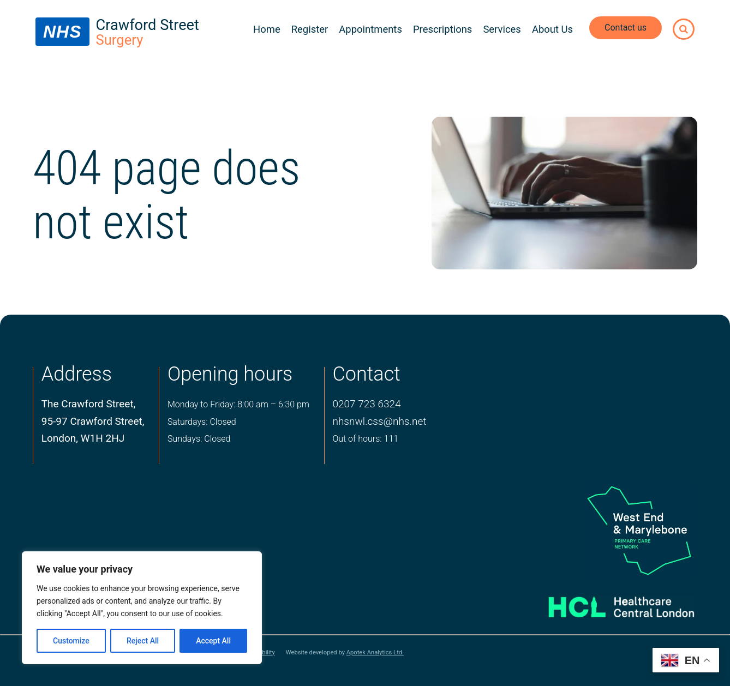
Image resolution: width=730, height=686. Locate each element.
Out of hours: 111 (365, 439)
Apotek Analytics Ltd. (375, 652)
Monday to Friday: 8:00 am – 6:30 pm (238, 404)
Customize (71, 640)
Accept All (213, 640)
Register (309, 29)
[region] (142, 607)
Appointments (370, 29)
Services (502, 29)
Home (266, 29)
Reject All (143, 640)
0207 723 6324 (366, 404)
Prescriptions (442, 29)
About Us (552, 29)
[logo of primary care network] (607, 529)
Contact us (626, 27)
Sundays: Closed (199, 439)
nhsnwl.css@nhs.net (379, 421)
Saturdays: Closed (201, 422)
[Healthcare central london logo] (607, 602)
